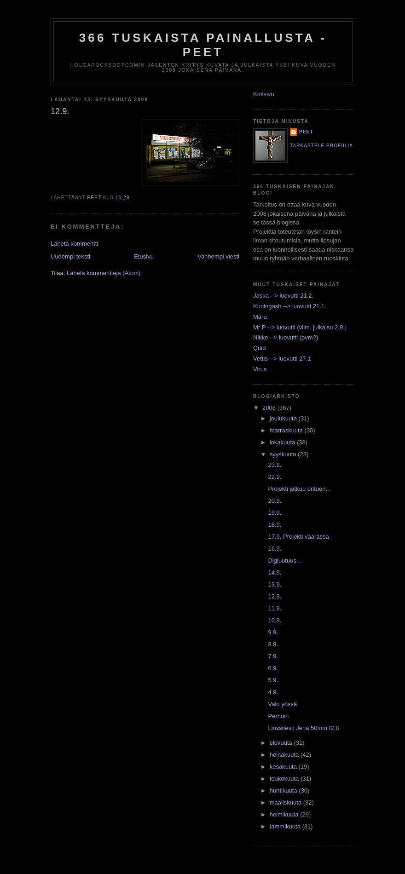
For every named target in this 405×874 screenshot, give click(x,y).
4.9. (273, 692)
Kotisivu (263, 94)
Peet (306, 131)
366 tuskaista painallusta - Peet (203, 45)
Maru (260, 316)
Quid (259, 348)
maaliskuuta (286, 802)
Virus (259, 369)
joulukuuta (284, 418)
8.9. (273, 644)
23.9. (274, 464)
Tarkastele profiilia (321, 145)
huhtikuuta (284, 790)
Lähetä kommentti (74, 243)
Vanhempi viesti (218, 256)
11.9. (274, 608)
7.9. (273, 656)
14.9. (274, 572)
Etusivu (144, 256)
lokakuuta (283, 442)
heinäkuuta (285, 754)
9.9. (273, 632)
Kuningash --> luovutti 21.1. (289, 306)
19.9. (274, 512)
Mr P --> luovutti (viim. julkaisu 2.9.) (300, 327)
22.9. (274, 476)
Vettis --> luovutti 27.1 (282, 358)
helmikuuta (285, 814)
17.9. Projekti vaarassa (298, 536)
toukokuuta (285, 778)
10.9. (274, 620)
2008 (270, 407)
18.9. (274, 524)
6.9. (273, 668)
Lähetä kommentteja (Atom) (103, 273)
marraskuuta (287, 430)
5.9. (273, 680)
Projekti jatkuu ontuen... (299, 488)
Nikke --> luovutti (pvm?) (285, 337)
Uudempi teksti (70, 256)
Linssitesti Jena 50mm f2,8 (303, 727)
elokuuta (282, 742)
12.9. (274, 596)
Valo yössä (282, 704)
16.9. (274, 548)
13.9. (274, 584)
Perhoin (278, 716)
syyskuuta (284, 454)
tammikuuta (286, 826)
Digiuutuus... (284, 560)
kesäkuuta (284, 766)
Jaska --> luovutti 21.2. (283, 295)
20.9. (274, 500)
